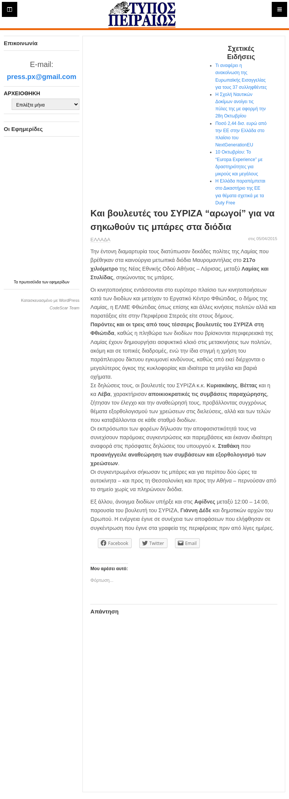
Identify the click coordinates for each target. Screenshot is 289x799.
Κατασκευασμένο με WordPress (50, 300)
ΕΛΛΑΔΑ (100, 239)
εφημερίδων (59, 282)
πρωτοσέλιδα (30, 282)
